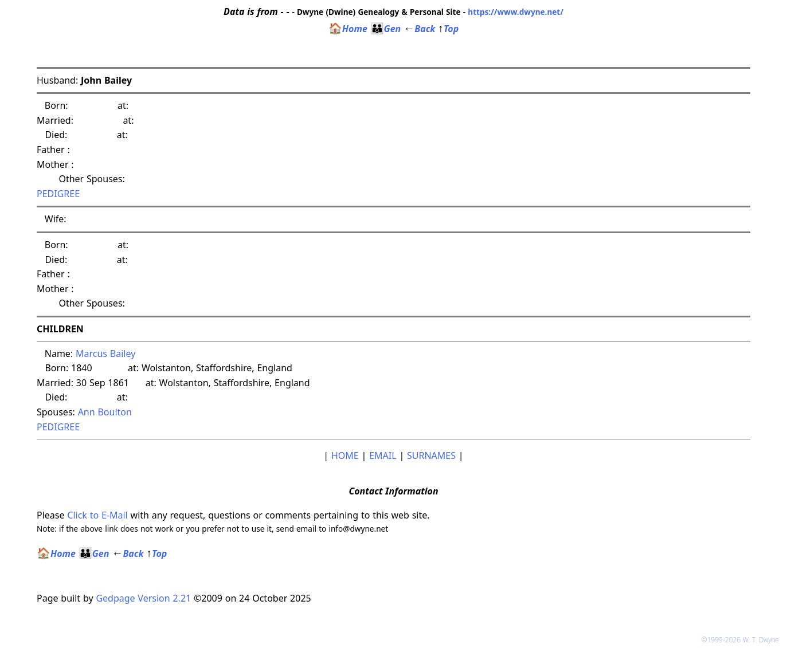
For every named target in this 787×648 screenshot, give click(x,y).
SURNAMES (431, 455)
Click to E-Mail (97, 515)
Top (448, 28)
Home (347, 28)
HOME (345, 455)
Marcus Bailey (105, 353)
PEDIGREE (58, 193)
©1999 (742, 640)
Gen (385, 28)
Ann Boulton (105, 412)
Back (419, 28)
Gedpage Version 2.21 (143, 598)
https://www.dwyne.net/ (515, 11)
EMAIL (382, 455)
